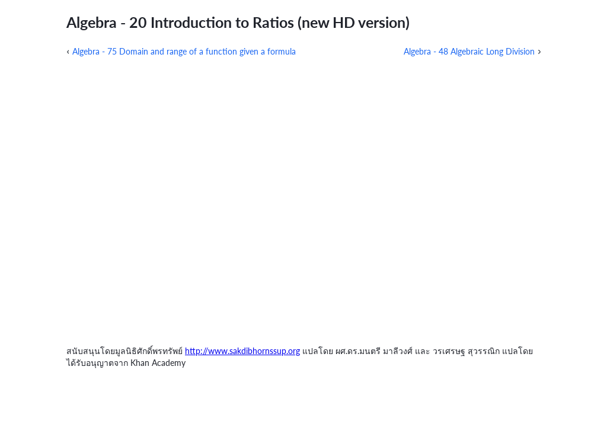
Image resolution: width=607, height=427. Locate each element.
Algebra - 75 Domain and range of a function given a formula (184, 51)
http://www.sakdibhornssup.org (242, 351)
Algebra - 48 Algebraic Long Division (469, 51)
